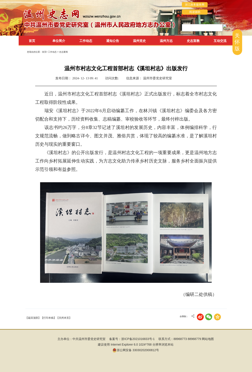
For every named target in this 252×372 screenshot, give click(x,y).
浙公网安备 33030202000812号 (135, 350)
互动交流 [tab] (220, 41)
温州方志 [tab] (166, 41)
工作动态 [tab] (85, 41)
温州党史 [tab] (139, 41)
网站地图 (208, 339)
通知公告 (112, 41)
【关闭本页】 (64, 317)
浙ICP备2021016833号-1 (138, 339)
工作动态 (52, 52)
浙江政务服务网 (194, 4)
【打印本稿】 (48, 317)
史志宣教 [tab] (193, 41)
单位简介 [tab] (58, 41)
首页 (32, 41)
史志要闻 (63, 52)
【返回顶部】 (33, 317)
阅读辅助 (194, 12)
